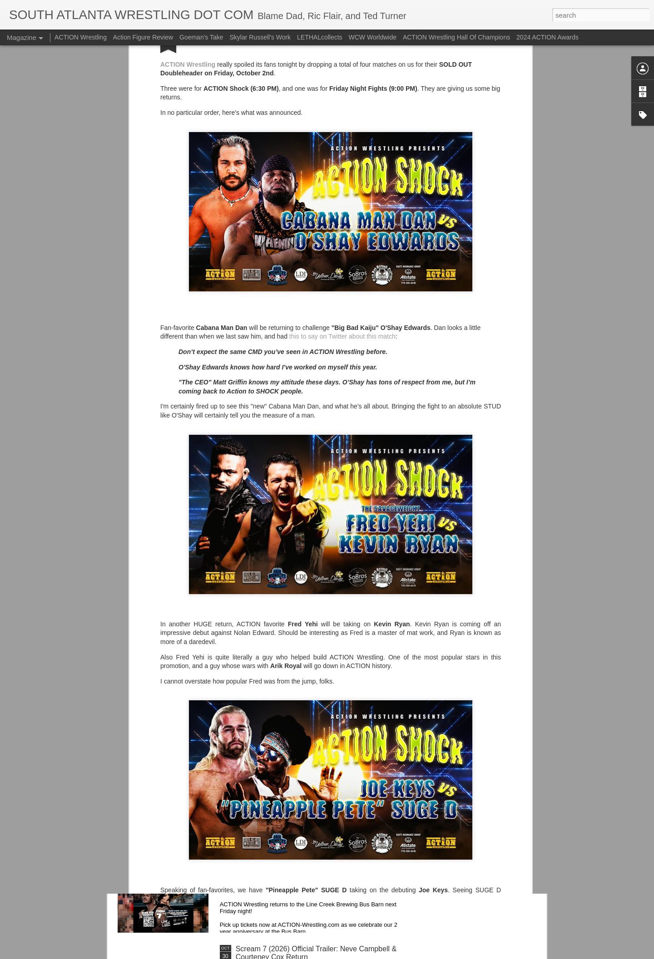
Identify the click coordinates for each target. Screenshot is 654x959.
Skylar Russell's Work (260, 37)
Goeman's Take (201, 37)
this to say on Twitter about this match (342, 214)
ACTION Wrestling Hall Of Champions (456, 37)
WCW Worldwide (373, 37)
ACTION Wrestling (80, 37)
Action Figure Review (143, 37)
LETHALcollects (319, 37)
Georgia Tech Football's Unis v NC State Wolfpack (316, 743)
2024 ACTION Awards (547, 37)
